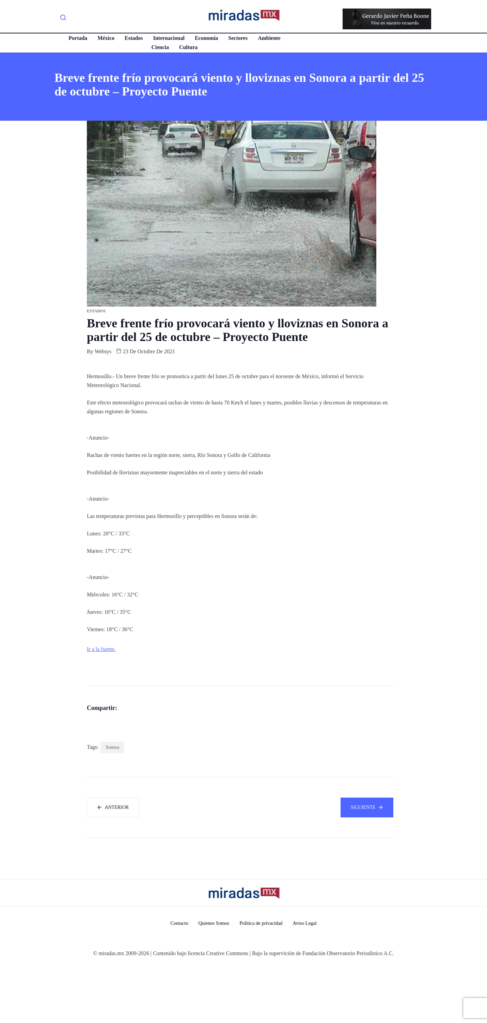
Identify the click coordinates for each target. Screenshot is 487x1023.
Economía (205, 38)
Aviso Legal (306, 979)
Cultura (187, 47)
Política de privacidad (261, 979)
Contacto (177, 979)
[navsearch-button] (63, 19)
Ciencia (159, 47)
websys (103, 351)
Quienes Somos (213, 979)
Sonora (112, 803)
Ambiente (268, 38)
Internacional (168, 38)
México (105, 38)
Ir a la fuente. (101, 649)
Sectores (237, 38)
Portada (77, 38)
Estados (133, 38)
